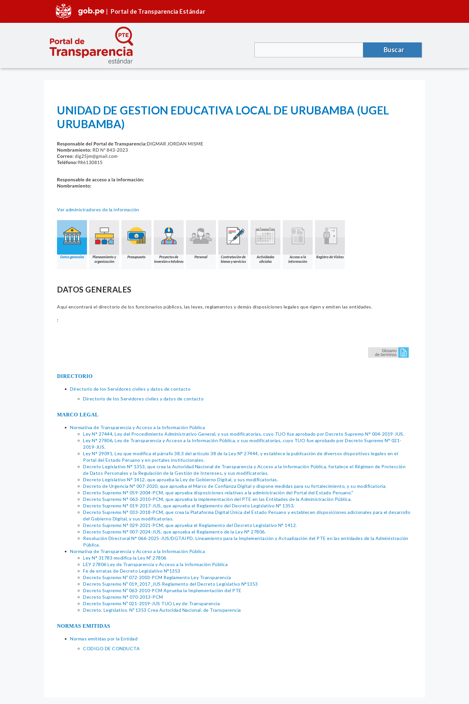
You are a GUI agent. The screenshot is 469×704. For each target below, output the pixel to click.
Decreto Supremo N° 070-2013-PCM (123, 597)
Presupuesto (136, 239)
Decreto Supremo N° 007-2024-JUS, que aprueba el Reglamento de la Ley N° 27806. (174, 531)
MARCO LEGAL (78, 414)
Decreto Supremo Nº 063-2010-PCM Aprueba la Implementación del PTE (162, 590)
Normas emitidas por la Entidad (103, 638)
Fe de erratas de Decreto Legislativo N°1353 (131, 571)
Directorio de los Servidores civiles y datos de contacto (130, 389)
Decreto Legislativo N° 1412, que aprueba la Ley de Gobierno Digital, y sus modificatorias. (180, 479)
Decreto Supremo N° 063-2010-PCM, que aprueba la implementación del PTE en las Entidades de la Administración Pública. (217, 499)
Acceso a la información (298, 241)
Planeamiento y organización (104, 241)
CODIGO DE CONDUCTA (111, 648)
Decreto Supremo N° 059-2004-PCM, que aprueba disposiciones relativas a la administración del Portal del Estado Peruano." (218, 492)
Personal (201, 239)
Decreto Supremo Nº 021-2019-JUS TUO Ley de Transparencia (151, 603)
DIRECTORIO (75, 376)
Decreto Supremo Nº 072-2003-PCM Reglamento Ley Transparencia (157, 577)
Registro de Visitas (330, 239)
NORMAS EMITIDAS (83, 626)
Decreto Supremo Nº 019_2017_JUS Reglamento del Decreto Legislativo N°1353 (170, 584)
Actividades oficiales (265, 241)
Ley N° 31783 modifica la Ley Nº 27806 (124, 558)
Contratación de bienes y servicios (233, 241)
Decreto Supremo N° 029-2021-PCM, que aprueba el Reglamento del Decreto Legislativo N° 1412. (190, 525)
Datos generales (72, 239)
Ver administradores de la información (98, 209)
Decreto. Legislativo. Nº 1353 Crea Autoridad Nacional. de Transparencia (162, 610)
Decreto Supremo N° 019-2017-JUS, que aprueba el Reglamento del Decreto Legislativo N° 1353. (189, 505)
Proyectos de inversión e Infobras (169, 241)
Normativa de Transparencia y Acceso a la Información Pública (137, 427)
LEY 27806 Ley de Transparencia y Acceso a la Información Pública (155, 564)
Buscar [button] (394, 49)
